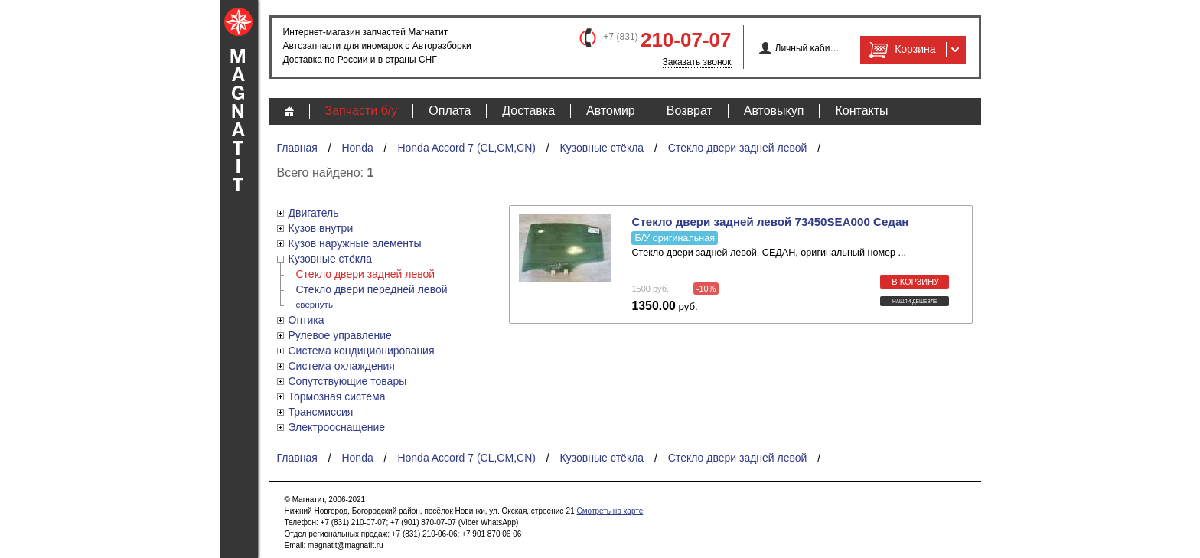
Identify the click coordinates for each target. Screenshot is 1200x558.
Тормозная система (337, 396)
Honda (357, 148)
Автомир (610, 110)
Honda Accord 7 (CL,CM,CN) (466, 148)
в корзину (915, 281)
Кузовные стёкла (602, 148)
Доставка (528, 110)
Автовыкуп (774, 110)
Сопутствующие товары (348, 381)
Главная (297, 148)
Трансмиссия (321, 412)
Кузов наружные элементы (355, 243)
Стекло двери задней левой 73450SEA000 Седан (769, 221)
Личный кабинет (807, 48)
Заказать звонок (697, 62)
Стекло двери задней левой (737, 148)
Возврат (689, 110)
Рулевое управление (340, 335)
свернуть (315, 304)
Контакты (861, 110)
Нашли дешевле (915, 301)
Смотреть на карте (609, 511)
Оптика (306, 320)
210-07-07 (686, 39)
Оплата (450, 110)
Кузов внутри (321, 228)
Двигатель (314, 213)
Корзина (900, 49)
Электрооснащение (337, 427)
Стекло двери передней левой (372, 289)
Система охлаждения (342, 366)
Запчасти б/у (361, 110)
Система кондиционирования (362, 350)
